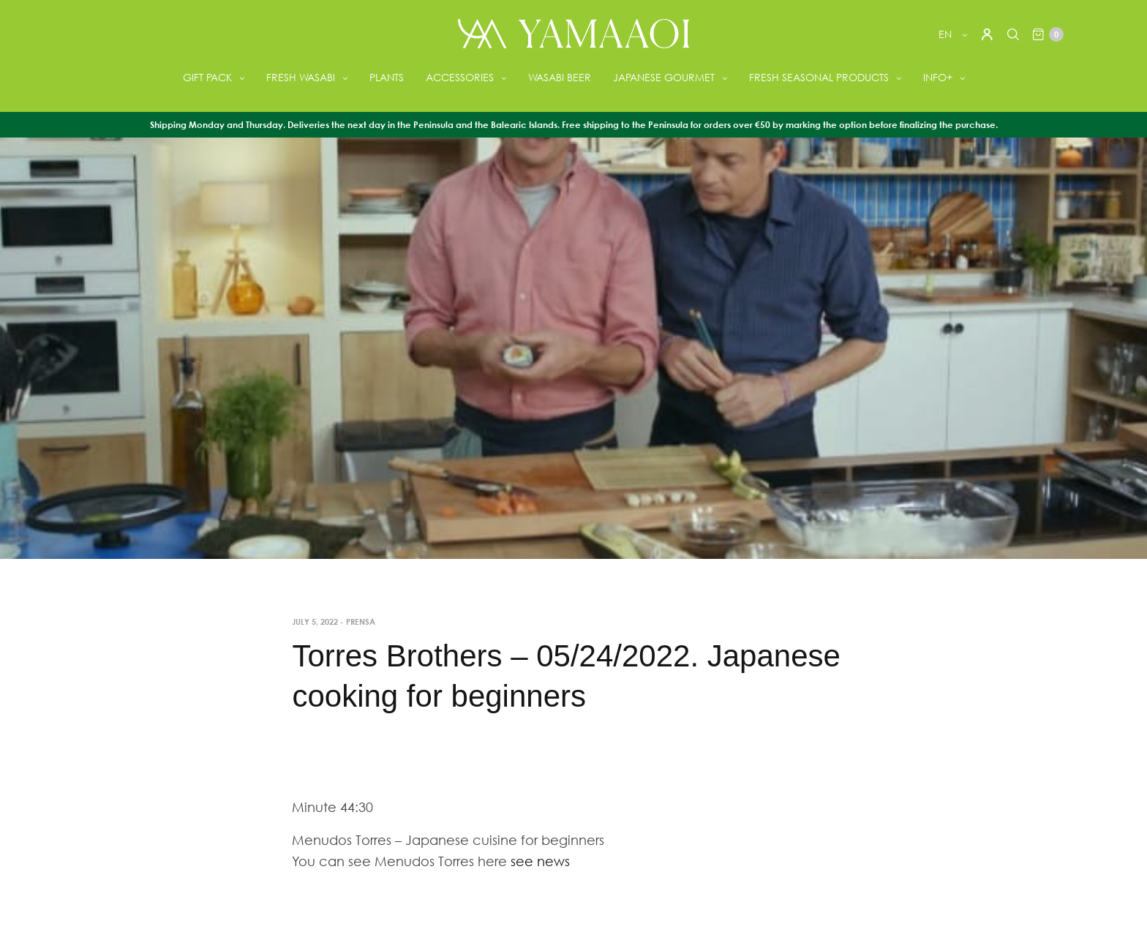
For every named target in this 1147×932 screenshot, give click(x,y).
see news (540, 861)
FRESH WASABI (300, 77)
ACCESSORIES (460, 77)
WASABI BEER (559, 77)
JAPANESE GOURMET (664, 77)
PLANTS (386, 77)
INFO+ (937, 77)
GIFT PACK (207, 77)
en (947, 34)
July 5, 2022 (315, 621)
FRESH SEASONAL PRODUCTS (819, 77)
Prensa (360, 621)
